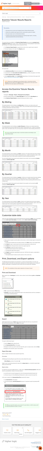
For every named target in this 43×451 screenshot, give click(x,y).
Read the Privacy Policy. (20, 448)
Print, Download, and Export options (12, 77)
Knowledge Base (27, 3)
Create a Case (35, 3)
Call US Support (28, 432)
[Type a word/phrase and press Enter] (16, 8)
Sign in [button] (41, 3)
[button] (4, 414)
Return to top (5, 419)
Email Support (17, 432)
